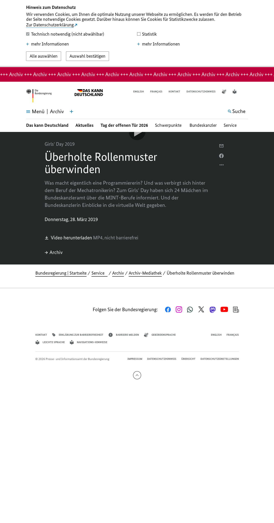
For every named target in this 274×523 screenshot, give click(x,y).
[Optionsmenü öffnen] (221, 165)
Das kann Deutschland (47, 125)
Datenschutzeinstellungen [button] (219, 358)
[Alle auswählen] (43, 56)
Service (232, 125)
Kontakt (174, 91)
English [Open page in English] (138, 91)
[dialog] (137, 33)
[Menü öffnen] (31, 111)
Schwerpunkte (169, 125)
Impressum (134, 358)
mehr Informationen (47, 44)
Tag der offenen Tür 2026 (124, 125)
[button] (245, 91)
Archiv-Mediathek (145, 273)
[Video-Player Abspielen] (137, 132)
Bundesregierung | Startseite (61, 273)
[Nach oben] (137, 375)
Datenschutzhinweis (201, 91)
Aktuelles (84, 125)
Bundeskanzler (203, 125)
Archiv (54, 252)
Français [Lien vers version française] (156, 91)
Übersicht (188, 358)
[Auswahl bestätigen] (87, 56)
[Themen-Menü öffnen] (71, 111)
